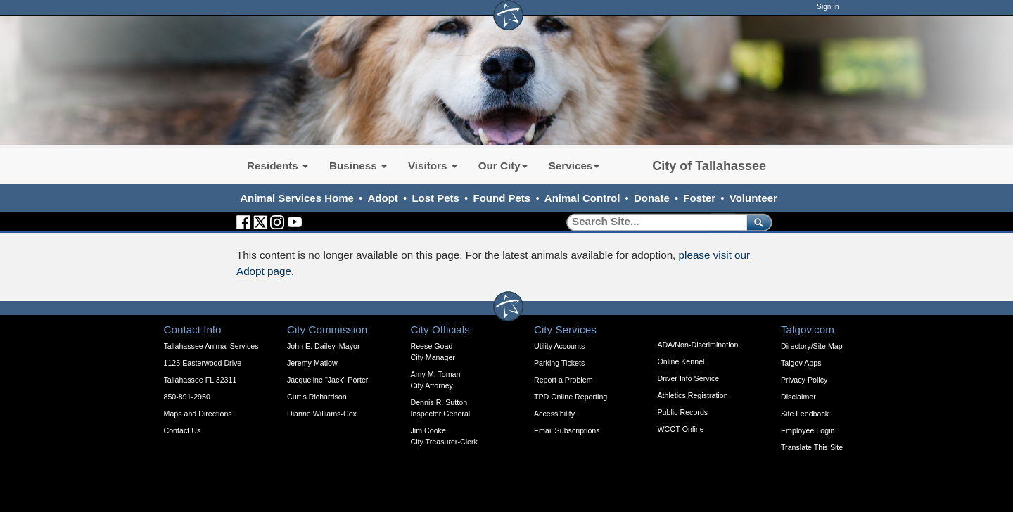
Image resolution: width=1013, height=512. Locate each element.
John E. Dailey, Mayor (323, 346)
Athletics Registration (693, 395)
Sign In (828, 7)
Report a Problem (563, 380)
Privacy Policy (804, 380)
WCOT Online (681, 429)
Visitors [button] (432, 166)
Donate (652, 198)
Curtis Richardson (317, 396)
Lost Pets (435, 198)
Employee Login (807, 430)
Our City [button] (503, 166)
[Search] (651, 222)
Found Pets (502, 198)
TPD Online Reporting (570, 396)
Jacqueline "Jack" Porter (327, 380)
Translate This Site (812, 447)
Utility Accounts (559, 346)
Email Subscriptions (567, 430)
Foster (699, 198)
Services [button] (574, 166)
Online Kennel (681, 361)
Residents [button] (277, 166)
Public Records (683, 412)
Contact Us (182, 430)
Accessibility (554, 413)
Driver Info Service (689, 378)
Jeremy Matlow (312, 363)
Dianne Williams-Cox (322, 413)
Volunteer (753, 198)
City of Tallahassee (709, 166)
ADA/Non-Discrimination (698, 344)
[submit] (756, 222)
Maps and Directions (198, 413)
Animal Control (582, 198)
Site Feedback (805, 413)
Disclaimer (798, 396)
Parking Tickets (559, 363)
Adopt (383, 198)
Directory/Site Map (812, 346)
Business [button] (358, 166)
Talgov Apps (801, 363)
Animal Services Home (297, 198)
